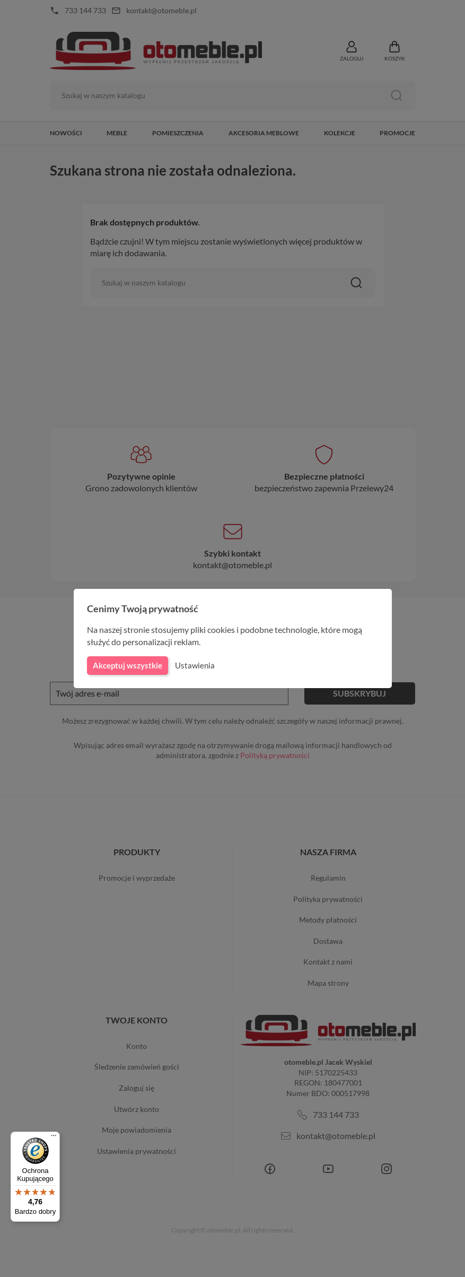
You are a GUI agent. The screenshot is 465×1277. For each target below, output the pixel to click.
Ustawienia (193, 665)
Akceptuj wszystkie (127, 665)
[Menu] (53, 1138)
